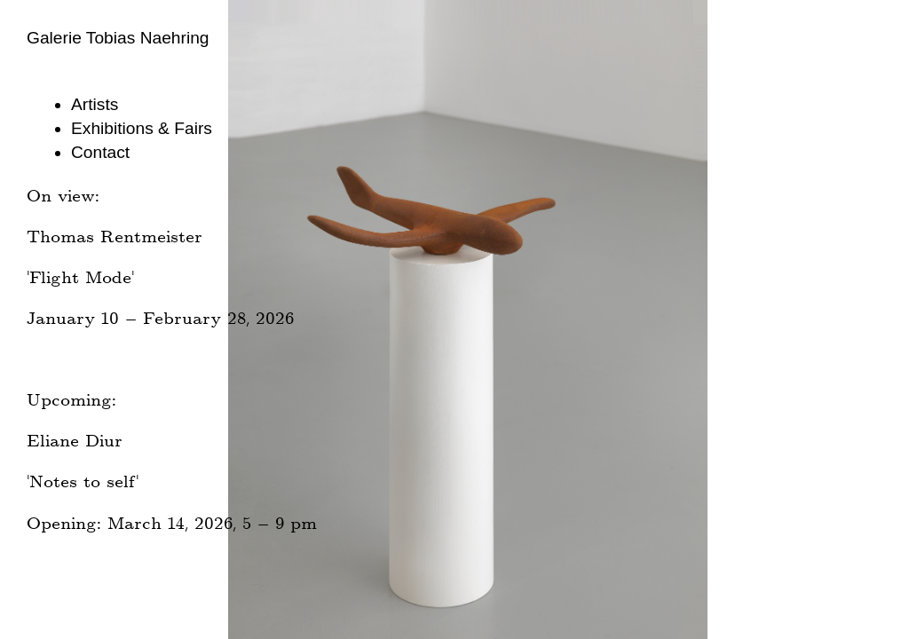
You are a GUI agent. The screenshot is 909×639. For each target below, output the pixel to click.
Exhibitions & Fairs (141, 128)
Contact (100, 152)
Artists (94, 104)
